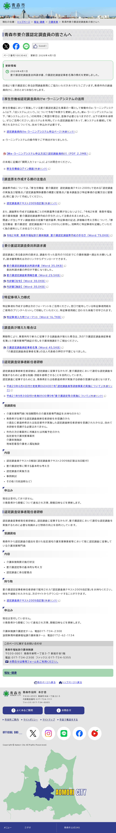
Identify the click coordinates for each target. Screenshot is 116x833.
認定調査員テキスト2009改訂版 (33, 203)
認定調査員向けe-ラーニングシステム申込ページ (42, 131)
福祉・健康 (39, 22)
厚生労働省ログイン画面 (28, 169)
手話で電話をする (69, 720)
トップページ (23, 22)
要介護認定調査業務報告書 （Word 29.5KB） (35, 275)
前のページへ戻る (46, 682)
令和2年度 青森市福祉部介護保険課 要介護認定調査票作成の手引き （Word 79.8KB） (59, 235)
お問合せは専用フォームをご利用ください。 (33, 661)
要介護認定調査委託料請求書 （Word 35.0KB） (36, 266)
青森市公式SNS (72, 827)
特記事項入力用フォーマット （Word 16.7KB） (35, 317)
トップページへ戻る (72, 682)
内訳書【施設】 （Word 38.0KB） (27, 287)
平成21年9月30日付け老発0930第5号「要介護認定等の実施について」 (56, 396)
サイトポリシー (30, 720)
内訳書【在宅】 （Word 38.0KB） (27, 281)
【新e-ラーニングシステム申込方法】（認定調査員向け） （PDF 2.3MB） (49, 153)
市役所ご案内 (12, 720)
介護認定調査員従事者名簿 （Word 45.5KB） (35, 347)
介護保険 (53, 22)
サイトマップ (49, 720)
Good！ (43, 46)
